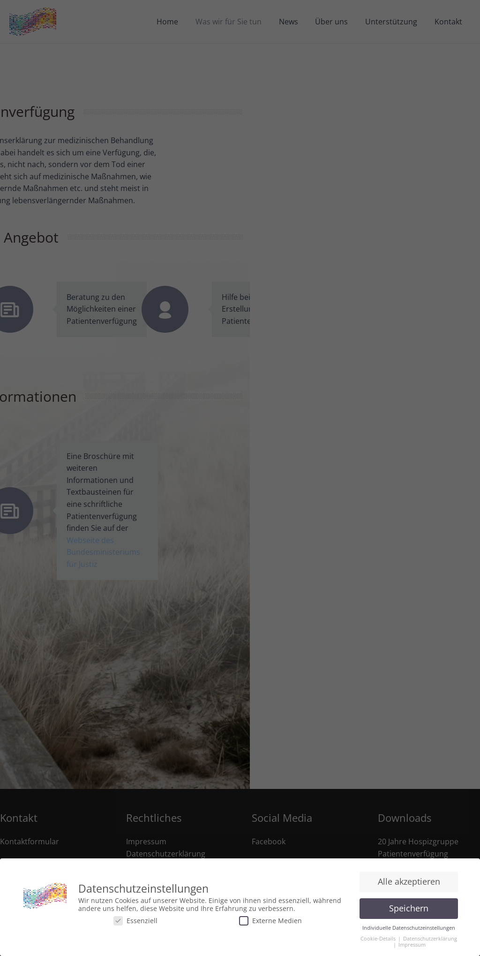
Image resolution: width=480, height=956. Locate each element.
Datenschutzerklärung (430, 938)
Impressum (412, 944)
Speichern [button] (408, 908)
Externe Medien (270, 920)
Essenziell (135, 920)
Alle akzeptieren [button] (409, 881)
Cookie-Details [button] (378, 938)
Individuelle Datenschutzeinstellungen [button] (408, 928)
